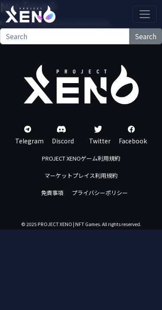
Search (145, 36)
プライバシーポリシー (100, 193)
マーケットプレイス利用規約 (81, 175)
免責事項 (52, 193)
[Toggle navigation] (145, 14)
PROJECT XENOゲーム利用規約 (81, 158)
